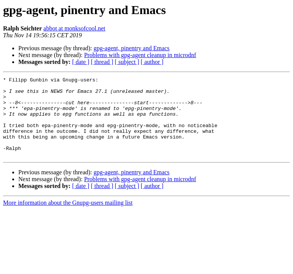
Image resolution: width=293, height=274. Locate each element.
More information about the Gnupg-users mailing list (68, 218)
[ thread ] (102, 62)
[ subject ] (127, 62)
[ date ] (80, 62)
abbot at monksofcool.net (74, 28)
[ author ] (152, 62)
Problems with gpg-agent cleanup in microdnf (140, 55)
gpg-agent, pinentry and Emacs (131, 48)
